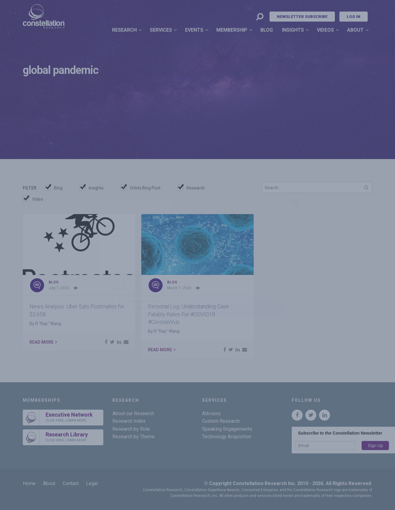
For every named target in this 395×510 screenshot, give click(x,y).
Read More (41, 342)
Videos (325, 30)
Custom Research (221, 421)
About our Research (133, 413)
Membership (231, 30)
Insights (293, 30)
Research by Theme (133, 436)
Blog (266, 30)
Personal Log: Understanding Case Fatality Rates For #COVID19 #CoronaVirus (188, 314)
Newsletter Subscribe (302, 16)
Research (124, 30)
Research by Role (131, 429)
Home (29, 483)
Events (194, 30)
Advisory (211, 413)
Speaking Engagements (227, 429)
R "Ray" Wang (48, 323)
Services (161, 30)
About (355, 30)
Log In (353, 16)
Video (37, 199)
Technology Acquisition (226, 436)
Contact (71, 483)
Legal (92, 483)
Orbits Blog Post (145, 188)
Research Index (129, 421)
